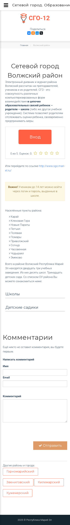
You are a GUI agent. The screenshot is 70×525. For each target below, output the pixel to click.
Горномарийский (20, 471)
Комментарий (12, 396)
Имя (5, 366)
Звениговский (18, 482)
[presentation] (31, 434)
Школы (12, 294)
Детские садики (21, 307)
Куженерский (18, 493)
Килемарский (49, 482)
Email (6, 377)
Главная (24, 45)
